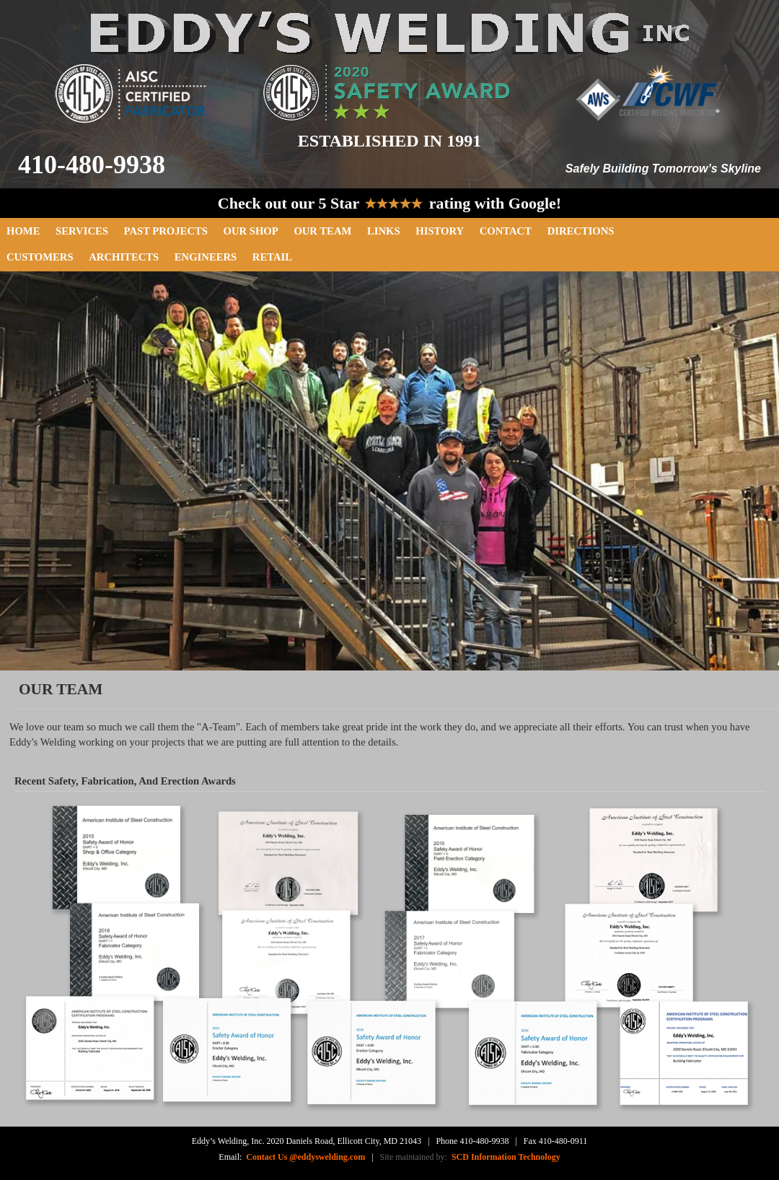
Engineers (206, 257)
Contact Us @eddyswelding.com (305, 1157)
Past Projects (166, 231)
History (439, 231)
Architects (124, 257)
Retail (272, 257)
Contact (506, 231)
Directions (581, 231)
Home (23, 231)
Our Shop (251, 231)
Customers (40, 257)
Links (383, 231)
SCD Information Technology (503, 1157)
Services (82, 231)
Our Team (322, 231)
